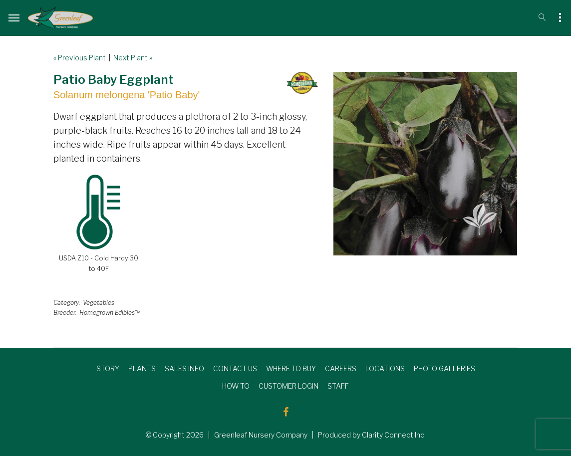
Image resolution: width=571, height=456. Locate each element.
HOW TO (236, 386)
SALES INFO (184, 368)
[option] (425, 163)
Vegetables (98, 302)
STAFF (338, 386)
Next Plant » (132, 57)
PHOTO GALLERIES (444, 368)
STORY (107, 368)
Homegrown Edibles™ (109, 312)
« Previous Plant (79, 57)
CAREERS (340, 368)
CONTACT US (235, 368)
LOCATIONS (385, 368)
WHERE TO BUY (291, 368)
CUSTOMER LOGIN (288, 386)
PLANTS (142, 368)
